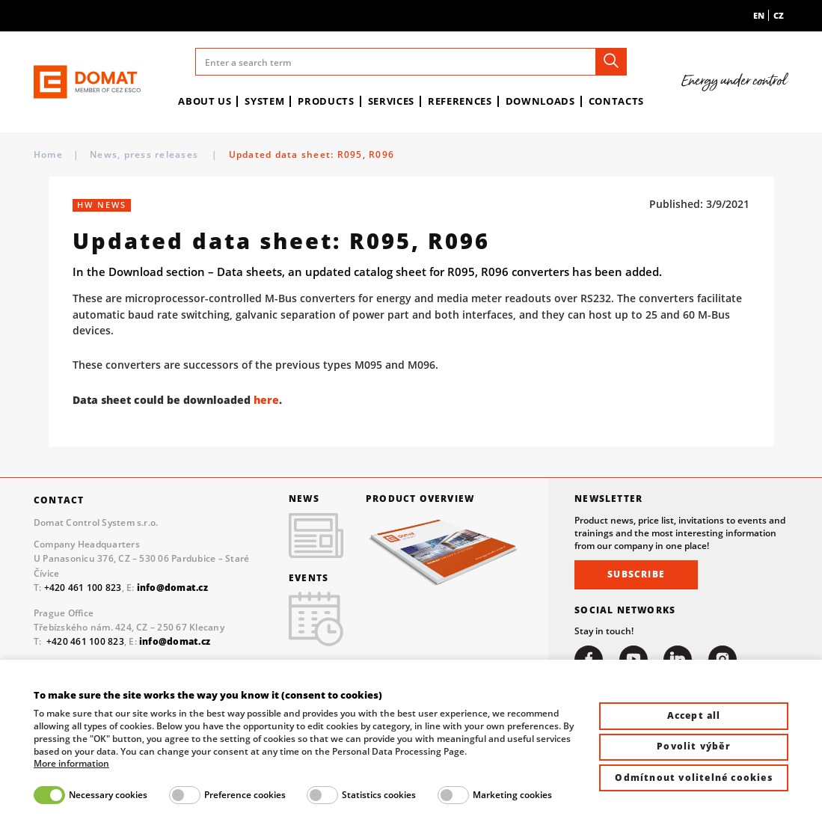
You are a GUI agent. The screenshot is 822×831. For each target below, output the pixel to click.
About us (204, 101)
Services (391, 101)
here (266, 400)
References (460, 101)
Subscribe (636, 574)
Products (326, 101)
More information (71, 764)
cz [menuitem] (778, 15)
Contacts (616, 101)
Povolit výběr (694, 746)
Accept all (694, 715)
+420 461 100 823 (83, 587)
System (264, 101)
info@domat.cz (174, 641)
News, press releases (145, 154)
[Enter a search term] (411, 62)
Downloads (540, 101)
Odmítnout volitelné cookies (693, 777)
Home (48, 154)
